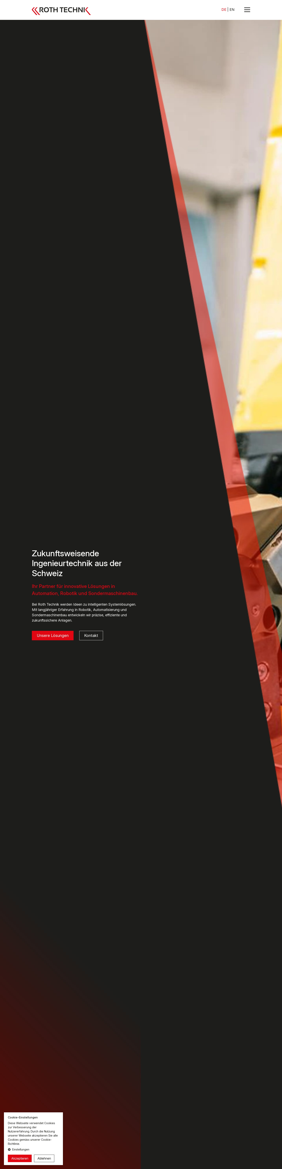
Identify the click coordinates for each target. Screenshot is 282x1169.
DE (223, 9)
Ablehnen (44, 1158)
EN (231, 9)
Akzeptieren (19, 1158)
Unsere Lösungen (53, 635)
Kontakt (91, 635)
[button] (33, 1149)
